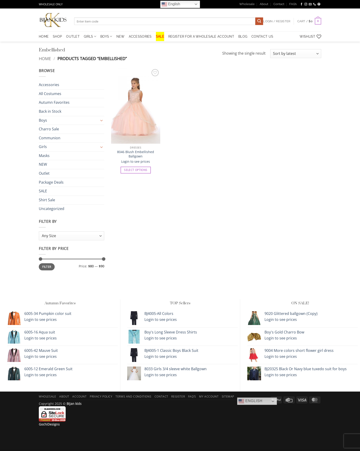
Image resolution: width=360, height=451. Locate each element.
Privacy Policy (101, 396)
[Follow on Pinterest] (319, 4)
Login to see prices (135, 162)
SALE (160, 36)
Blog (242, 36)
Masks (44, 155)
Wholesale (247, 4)
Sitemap (228, 396)
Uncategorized (51, 208)
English (171, 4)
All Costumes (50, 93)
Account (79, 396)
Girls (90, 36)
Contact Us (262, 36)
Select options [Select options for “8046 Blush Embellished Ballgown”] (135, 170)
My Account (209, 396)
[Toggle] (101, 120)
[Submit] (259, 21)
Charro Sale (49, 129)
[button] (309, 21)
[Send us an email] (310, 4)
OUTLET (73, 36)
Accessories (140, 36)
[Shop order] (295, 53)
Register (178, 396)
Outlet (44, 173)
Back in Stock (50, 111)
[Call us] (314, 4)
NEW (120, 36)
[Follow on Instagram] (305, 4)
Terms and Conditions (133, 396)
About (264, 4)
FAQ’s (293, 4)
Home (45, 58)
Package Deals (51, 182)
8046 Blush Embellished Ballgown (135, 154)
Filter (46, 267)
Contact (278, 4)
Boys (106, 36)
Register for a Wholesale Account (201, 36)
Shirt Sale (47, 199)
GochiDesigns (49, 424)
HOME (44, 36)
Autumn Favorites (54, 102)
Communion (49, 137)
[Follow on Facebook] (301, 4)
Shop (57, 36)
